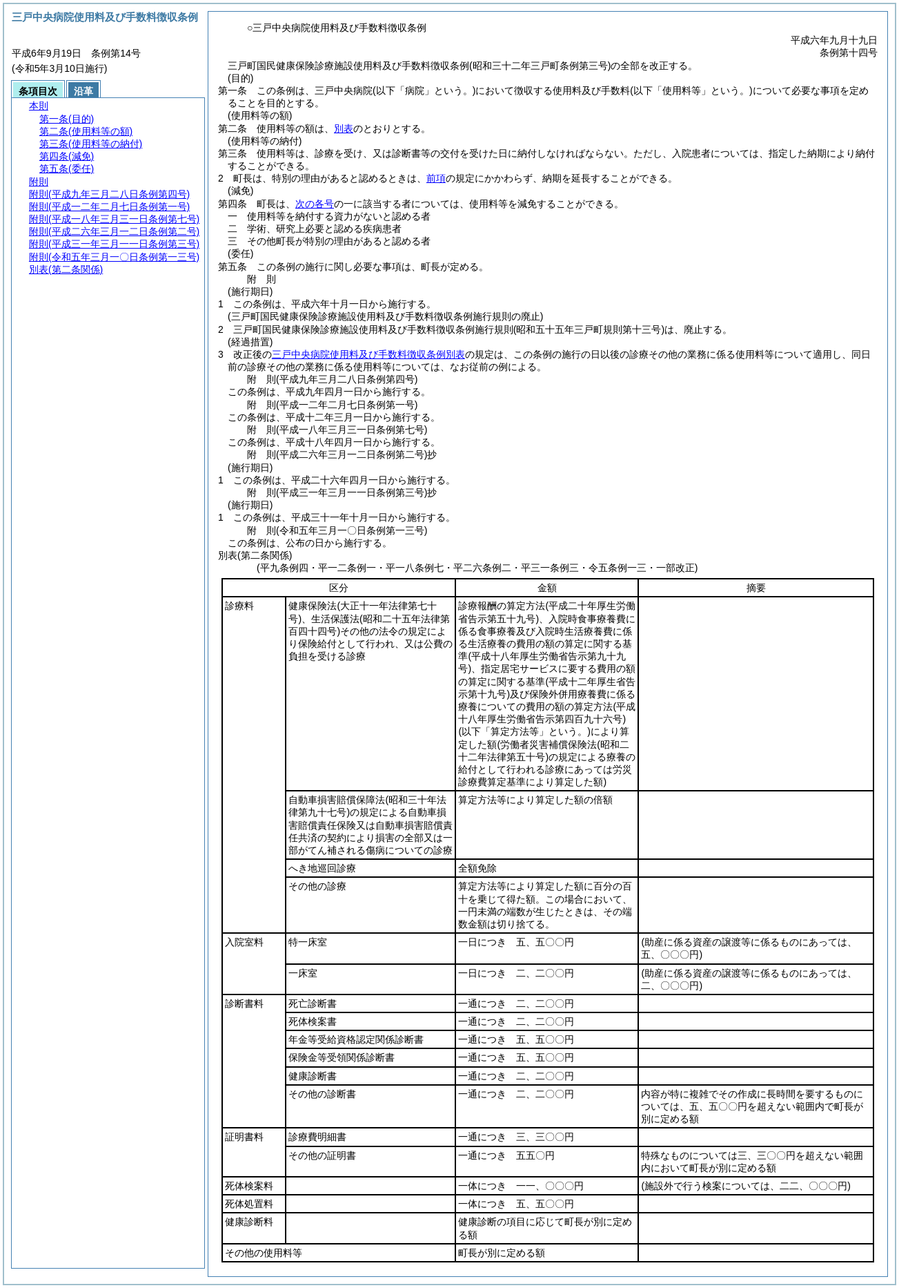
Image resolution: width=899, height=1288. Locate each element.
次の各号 (314, 203)
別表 (343, 128)
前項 (436, 178)
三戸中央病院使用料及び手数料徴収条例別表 (368, 354)
